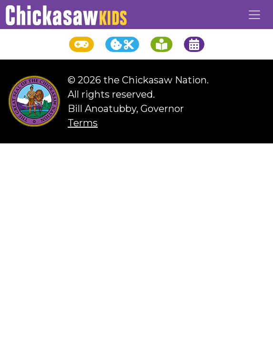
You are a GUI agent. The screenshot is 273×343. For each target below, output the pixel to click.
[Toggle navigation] (254, 15)
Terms (83, 123)
